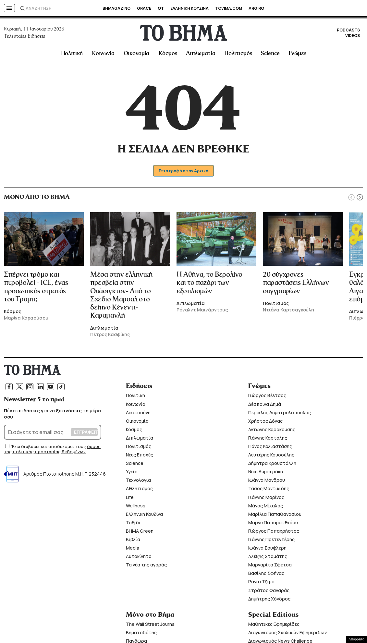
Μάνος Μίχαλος (265, 507)
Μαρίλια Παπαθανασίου (274, 516)
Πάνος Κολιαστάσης (270, 448)
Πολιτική (72, 55)
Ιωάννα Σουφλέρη (267, 550)
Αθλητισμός (139, 490)
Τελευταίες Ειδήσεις (24, 37)
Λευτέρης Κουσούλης (271, 457)
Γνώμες (297, 55)
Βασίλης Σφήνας (266, 575)
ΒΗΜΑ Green (139, 533)
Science (270, 55)
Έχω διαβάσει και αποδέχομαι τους (49, 448)
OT (161, 8)
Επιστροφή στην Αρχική (183, 173)
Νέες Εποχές (139, 457)
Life (130, 499)
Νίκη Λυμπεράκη (265, 473)
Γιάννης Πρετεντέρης (271, 541)
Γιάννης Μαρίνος (266, 499)
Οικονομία (136, 55)
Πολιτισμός (238, 55)
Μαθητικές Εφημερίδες (274, 626)
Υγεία (132, 473)
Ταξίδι (133, 524)
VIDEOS (352, 36)
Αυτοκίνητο (139, 558)
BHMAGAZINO (116, 8)
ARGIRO (256, 8)
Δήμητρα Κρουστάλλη (272, 465)
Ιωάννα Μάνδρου (266, 482)
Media (132, 550)
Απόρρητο (356, 639)
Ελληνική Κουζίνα (144, 516)
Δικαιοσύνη (138, 414)
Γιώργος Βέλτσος (267, 397)
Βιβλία (133, 541)
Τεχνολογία (138, 482)
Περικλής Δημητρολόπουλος (279, 414)
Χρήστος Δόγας (265, 422)
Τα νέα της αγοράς (146, 567)
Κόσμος (167, 55)
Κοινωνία (103, 55)
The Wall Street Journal (151, 626)
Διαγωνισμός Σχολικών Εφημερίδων (287, 634)
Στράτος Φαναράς (268, 592)
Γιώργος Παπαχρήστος (273, 533)
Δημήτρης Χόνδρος (269, 600)
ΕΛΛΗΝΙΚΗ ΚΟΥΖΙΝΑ (189, 8)
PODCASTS (348, 31)
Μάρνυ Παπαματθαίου (273, 524)
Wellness (135, 507)
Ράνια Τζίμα (261, 583)
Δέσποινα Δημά (264, 406)
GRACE (144, 8)
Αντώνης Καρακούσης (271, 431)
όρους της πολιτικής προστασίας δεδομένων (52, 450)
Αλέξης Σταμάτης (267, 558)
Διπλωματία (200, 55)
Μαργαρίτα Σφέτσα (270, 567)
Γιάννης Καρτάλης (267, 440)
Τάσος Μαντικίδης (268, 490)
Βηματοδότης (141, 634)
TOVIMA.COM (228, 8)
